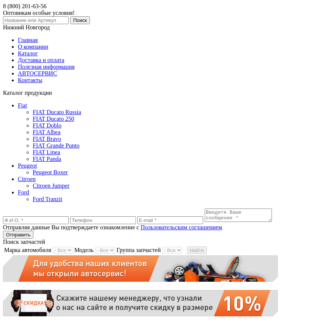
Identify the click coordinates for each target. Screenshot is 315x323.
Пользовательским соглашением (181, 229)
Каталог (28, 53)
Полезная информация (46, 67)
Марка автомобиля (27, 252)
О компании (33, 46)
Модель (84, 252)
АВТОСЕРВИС (37, 73)
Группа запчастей (139, 252)
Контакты (30, 80)
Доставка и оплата (41, 60)
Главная (28, 40)
